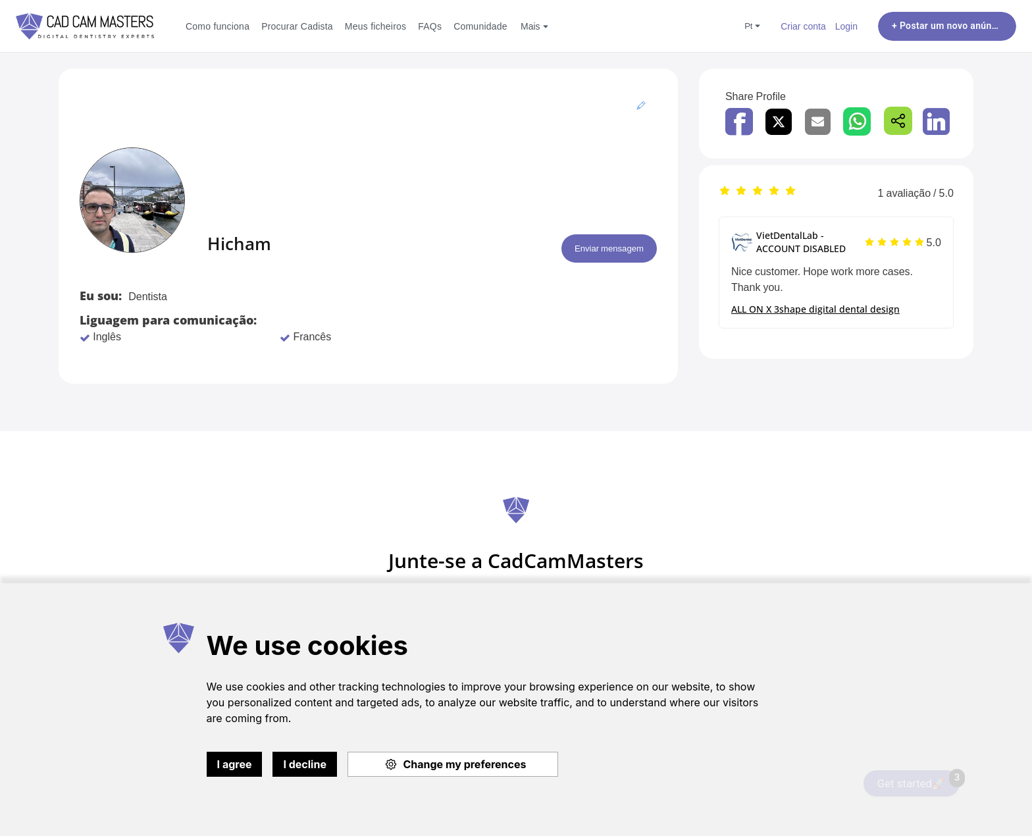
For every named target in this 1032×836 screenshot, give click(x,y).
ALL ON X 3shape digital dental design (815, 309)
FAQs (430, 26)
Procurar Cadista (297, 26)
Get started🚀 (918, 780)
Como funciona (217, 26)
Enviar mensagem (601, 249)
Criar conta (803, 26)
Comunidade (480, 26)
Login (846, 26)
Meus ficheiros (375, 26)
